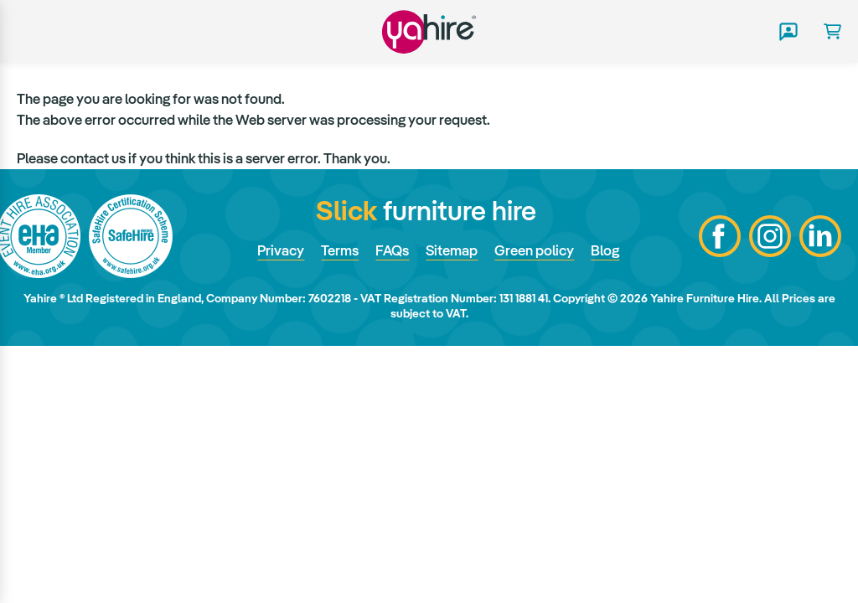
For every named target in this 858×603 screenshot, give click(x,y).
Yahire (429, 31)
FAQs (392, 250)
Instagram (770, 236)
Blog (605, 250)
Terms (340, 250)
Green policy (534, 250)
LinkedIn (820, 236)
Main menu (28, 32)
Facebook (720, 236)
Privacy (280, 250)
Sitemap (452, 250)
